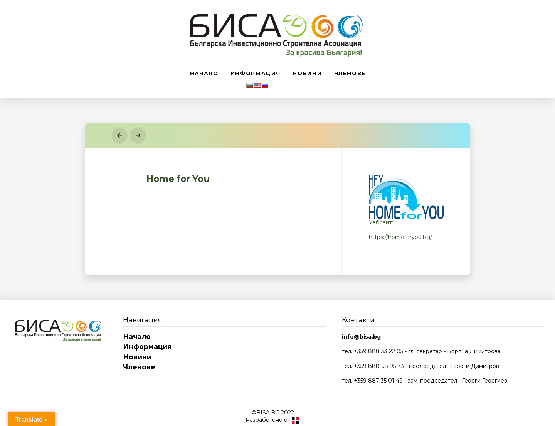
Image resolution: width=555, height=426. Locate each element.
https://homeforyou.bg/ (400, 237)
